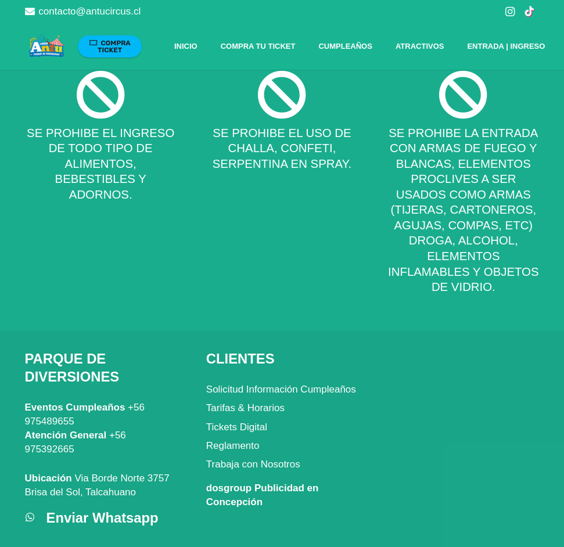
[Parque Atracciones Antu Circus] (46, 47)
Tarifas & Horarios (245, 407)
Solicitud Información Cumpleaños (281, 389)
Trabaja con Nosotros (253, 464)
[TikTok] (530, 11)
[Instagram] (510, 11)
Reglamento (233, 445)
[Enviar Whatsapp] (35, 518)
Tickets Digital (236, 427)
